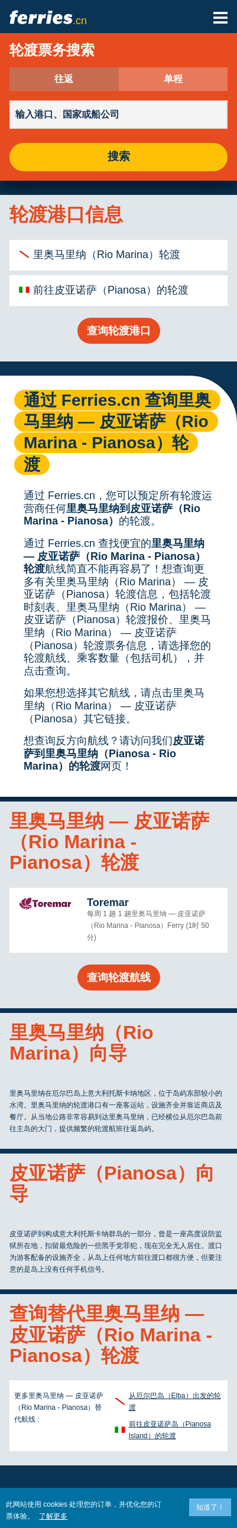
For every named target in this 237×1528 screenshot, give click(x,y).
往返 (63, 79)
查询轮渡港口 (119, 331)
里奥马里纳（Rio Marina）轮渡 (106, 254)
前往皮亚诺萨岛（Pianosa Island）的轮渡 (170, 1430)
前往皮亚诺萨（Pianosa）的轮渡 (111, 290)
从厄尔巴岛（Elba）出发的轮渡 (175, 1402)
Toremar (108, 902)
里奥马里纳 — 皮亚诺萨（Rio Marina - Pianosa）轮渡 (115, 556)
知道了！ (210, 1507)
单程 (173, 79)
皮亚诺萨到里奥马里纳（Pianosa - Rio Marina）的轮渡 (114, 753)
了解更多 (53, 1516)
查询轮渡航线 (119, 977)
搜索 (119, 156)
